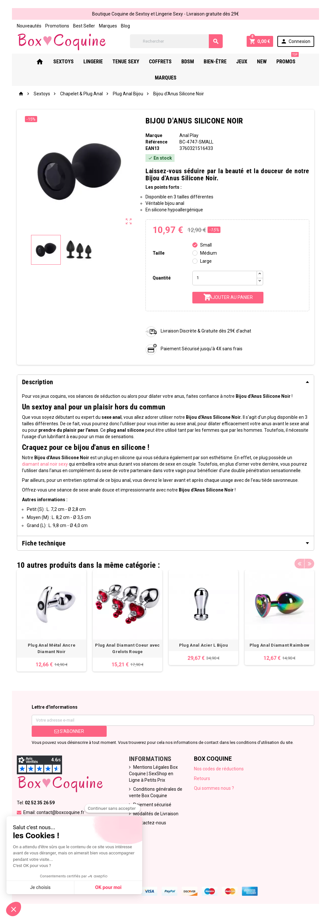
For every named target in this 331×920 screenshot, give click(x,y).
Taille (159, 253)
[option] (52, 620)
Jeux (241, 61)
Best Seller (84, 25)
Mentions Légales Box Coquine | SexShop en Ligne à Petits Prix (153, 774)
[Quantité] (224, 278)
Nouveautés (29, 25)
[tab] (165, 382)
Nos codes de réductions (219, 768)
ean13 (152, 148)
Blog (125, 25)
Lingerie (93, 61)
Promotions (57, 25)
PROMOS (287, 59)
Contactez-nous (149, 822)
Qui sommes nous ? (214, 788)
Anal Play (188, 135)
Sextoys (63, 61)
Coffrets (160, 61)
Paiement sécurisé (152, 804)
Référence (156, 141)
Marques (108, 25)
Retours (202, 778)
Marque (153, 135)
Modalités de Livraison (155, 813)
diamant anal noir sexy (45, 464)
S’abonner (69, 731)
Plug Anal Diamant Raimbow (280, 645)
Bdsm (187, 61)
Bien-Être (215, 61)
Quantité (162, 277)
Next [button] (309, 563)
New (262, 61)
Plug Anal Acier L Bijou (203, 645)
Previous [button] (299, 563)
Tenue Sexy (125, 61)
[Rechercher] (176, 41)
